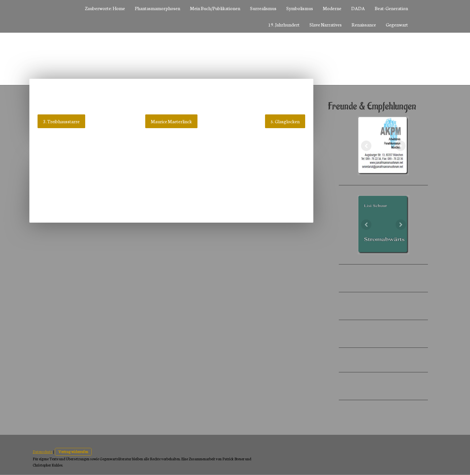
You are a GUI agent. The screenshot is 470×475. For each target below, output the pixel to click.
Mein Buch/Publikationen (215, 8)
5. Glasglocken (285, 121)
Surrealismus (263, 8)
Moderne (332, 8)
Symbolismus (299, 8)
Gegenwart (397, 24)
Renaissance (364, 24)
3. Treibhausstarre (61, 121)
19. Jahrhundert (284, 24)
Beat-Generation (391, 8)
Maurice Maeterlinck (171, 121)
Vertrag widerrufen (73, 451)
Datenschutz (43, 451)
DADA (358, 8)
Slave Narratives (325, 24)
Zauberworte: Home (105, 8)
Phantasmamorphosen (157, 8)
